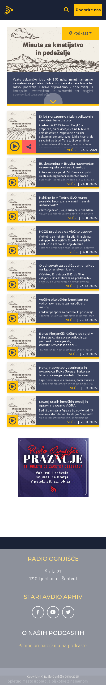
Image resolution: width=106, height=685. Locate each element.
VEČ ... (71, 184)
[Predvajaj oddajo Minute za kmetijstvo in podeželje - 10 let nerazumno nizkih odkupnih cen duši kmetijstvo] (14, 146)
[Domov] (10, 10)
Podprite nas (88, 10)
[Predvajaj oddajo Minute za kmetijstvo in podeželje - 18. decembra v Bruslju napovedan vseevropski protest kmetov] (12, 182)
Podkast (78, 33)
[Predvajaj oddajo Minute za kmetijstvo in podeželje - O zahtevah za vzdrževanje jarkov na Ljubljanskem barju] (12, 284)
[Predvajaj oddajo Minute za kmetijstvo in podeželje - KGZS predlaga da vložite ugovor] (12, 250)
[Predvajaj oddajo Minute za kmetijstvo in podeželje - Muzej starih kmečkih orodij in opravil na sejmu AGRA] (12, 420)
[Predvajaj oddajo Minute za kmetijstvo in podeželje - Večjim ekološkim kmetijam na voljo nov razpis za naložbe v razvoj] (12, 318)
